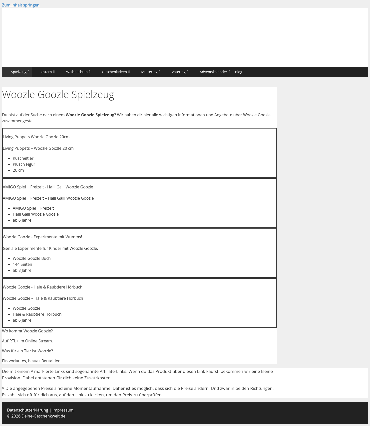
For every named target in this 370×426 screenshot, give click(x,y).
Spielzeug (20, 71)
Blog (238, 71)
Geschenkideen (116, 71)
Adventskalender (215, 71)
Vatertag (180, 71)
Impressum (62, 410)
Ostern (48, 71)
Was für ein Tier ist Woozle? (27, 351)
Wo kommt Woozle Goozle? (27, 331)
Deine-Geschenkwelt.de (43, 416)
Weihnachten (78, 71)
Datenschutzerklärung (27, 410)
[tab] (139, 331)
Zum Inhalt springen (20, 5)
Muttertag (150, 71)
